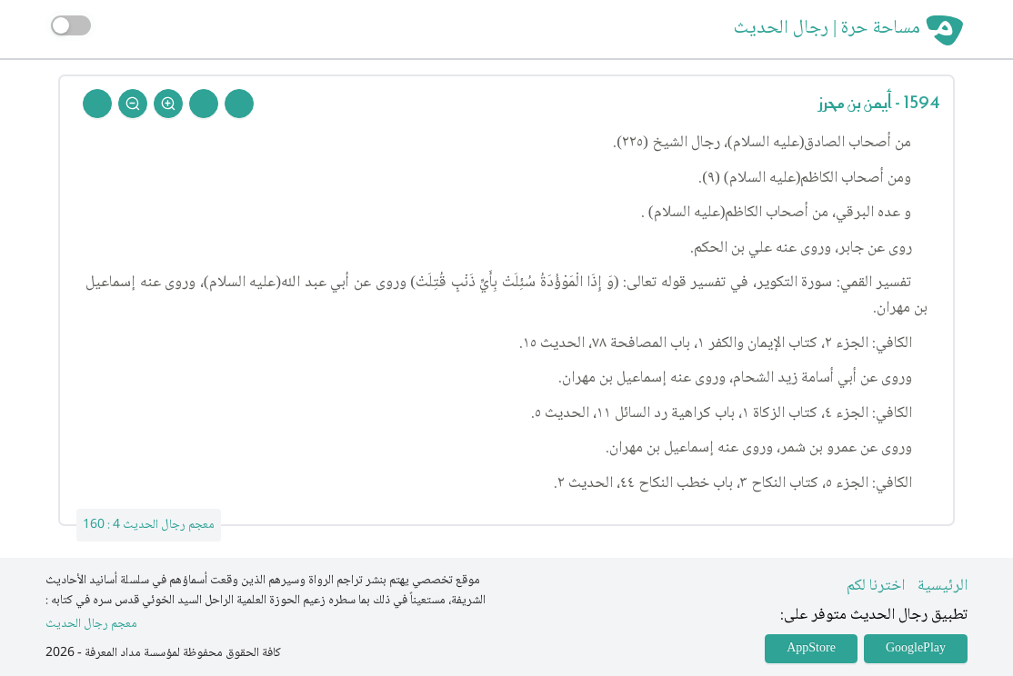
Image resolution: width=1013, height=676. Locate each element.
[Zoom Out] (132, 103)
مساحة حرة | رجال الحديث (827, 29)
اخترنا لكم (876, 586)
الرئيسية (943, 586)
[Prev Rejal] (239, 103)
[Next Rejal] (203, 103)
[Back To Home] (97, 103)
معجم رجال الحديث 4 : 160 (149, 525)
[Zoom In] (168, 103)
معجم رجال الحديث (91, 624)
